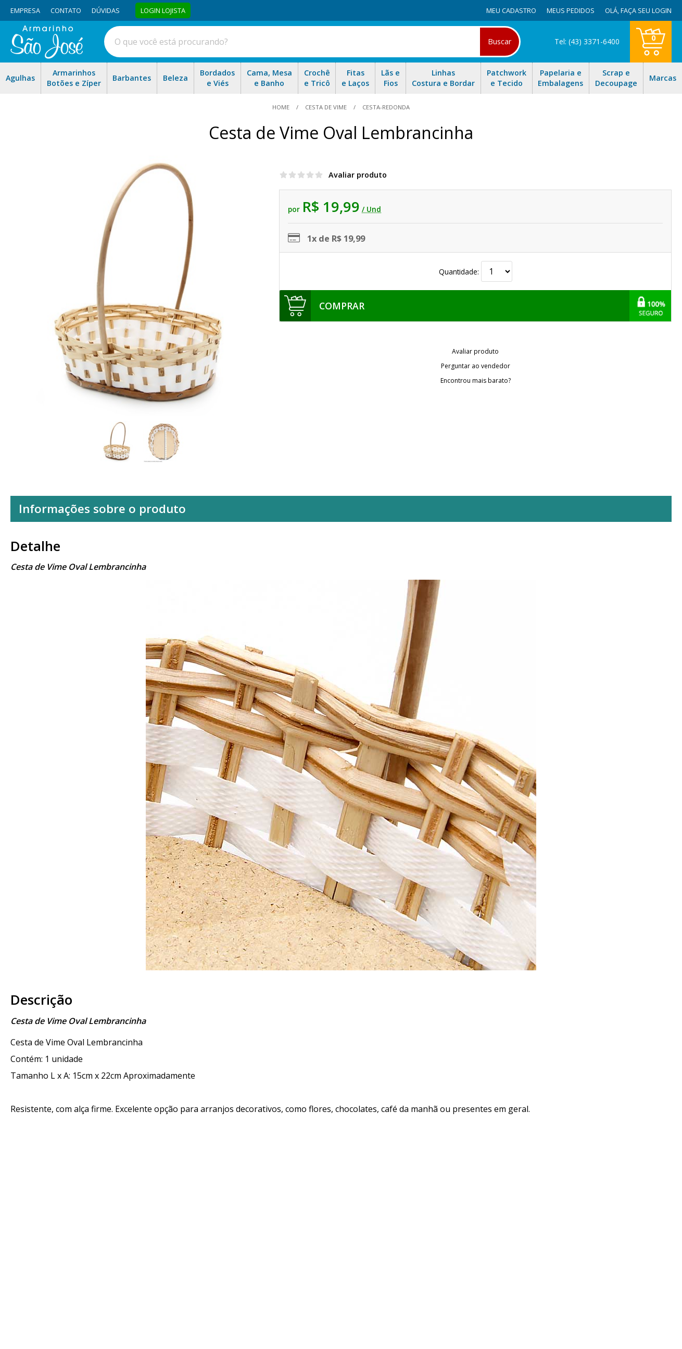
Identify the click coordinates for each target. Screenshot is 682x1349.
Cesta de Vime (326, 107)
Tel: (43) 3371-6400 (587, 41)
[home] (46, 55)
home (281, 107)
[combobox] (312, 41)
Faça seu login (646, 10)
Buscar (499, 41)
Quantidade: (475, 272)
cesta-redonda (385, 107)
